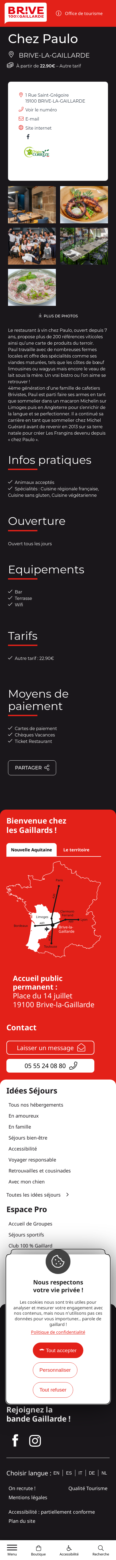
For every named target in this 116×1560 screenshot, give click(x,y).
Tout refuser (52, 1390)
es (69, 1473)
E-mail (32, 119)
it (80, 1473)
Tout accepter (61, 1350)
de (92, 1473)
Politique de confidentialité (58, 1332)
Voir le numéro (41, 109)
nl (104, 1473)
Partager (32, 768)
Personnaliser (55, 1370)
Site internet (38, 128)
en (56, 1473)
